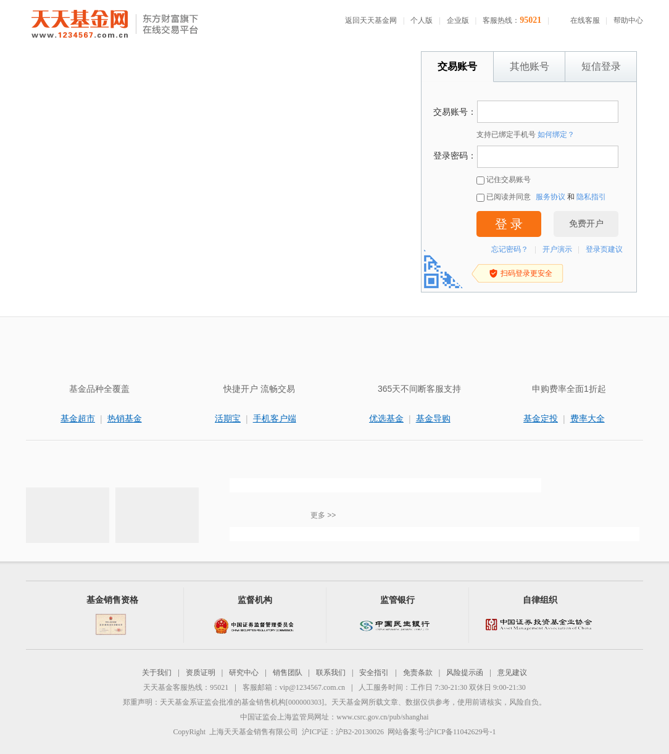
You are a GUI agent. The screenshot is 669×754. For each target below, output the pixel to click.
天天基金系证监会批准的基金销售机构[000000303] (242, 702)
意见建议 (512, 672)
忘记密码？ (509, 249)
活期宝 (228, 418)
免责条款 (418, 672)
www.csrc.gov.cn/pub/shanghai (382, 717)
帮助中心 (628, 20)
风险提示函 (464, 672)
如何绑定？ (556, 134)
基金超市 (77, 418)
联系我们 (331, 672)
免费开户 (586, 223)
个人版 (421, 20)
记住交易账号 (503, 179)
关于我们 (157, 672)
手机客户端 (274, 418)
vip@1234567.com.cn (312, 687)
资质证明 (200, 672)
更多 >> (323, 515)
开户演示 (557, 249)
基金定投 (540, 418)
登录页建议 (604, 249)
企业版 (458, 20)
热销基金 (124, 418)
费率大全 (587, 418)
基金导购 (433, 418)
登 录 (509, 224)
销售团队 (287, 672)
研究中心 (244, 672)
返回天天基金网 (371, 20)
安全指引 (374, 672)
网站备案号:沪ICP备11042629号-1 (442, 731)
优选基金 (386, 418)
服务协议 (550, 197)
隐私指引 (591, 197)
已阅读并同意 (503, 197)
